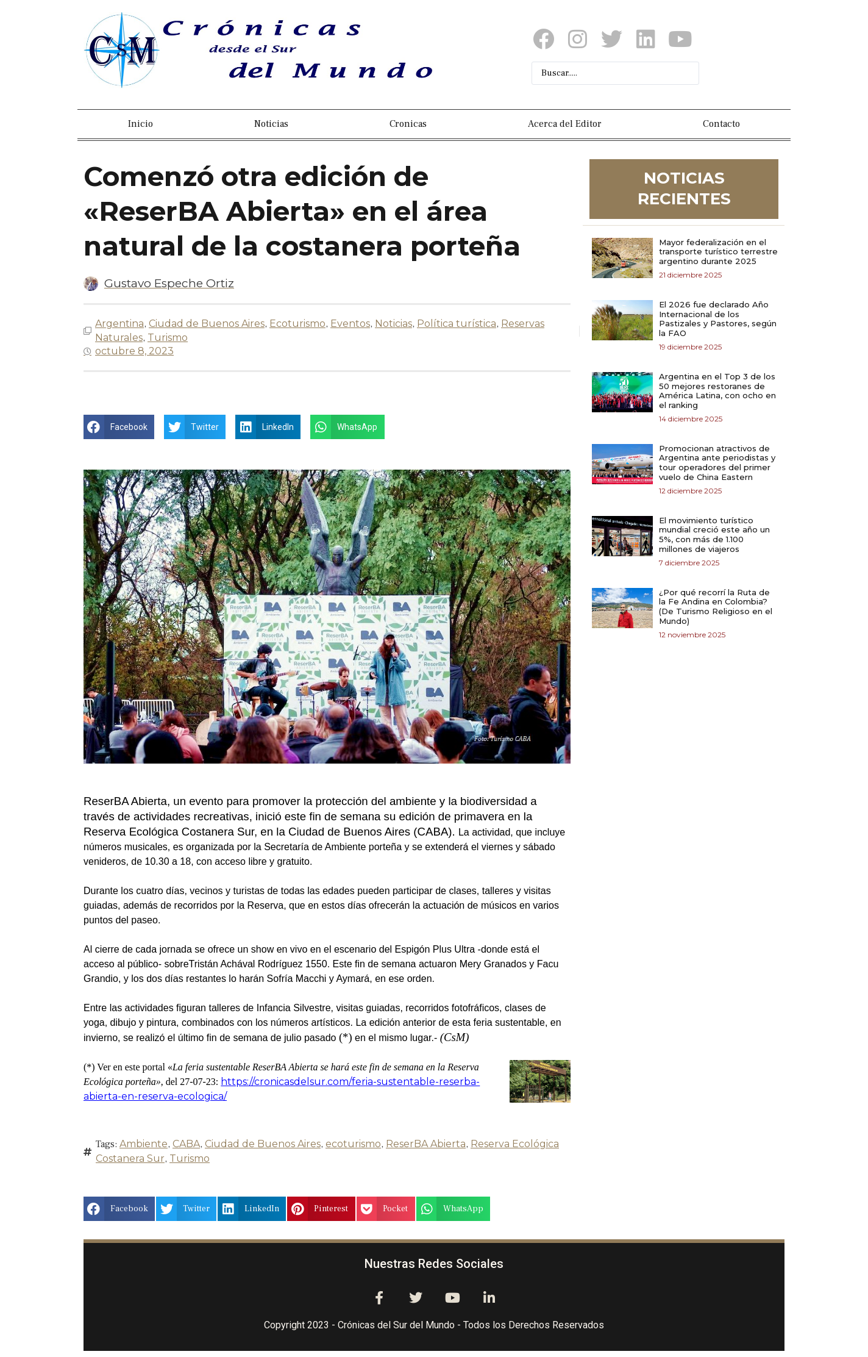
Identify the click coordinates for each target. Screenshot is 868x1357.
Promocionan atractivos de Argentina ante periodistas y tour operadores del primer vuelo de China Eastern (717, 462)
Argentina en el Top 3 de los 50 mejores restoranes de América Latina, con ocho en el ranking (717, 390)
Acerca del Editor (565, 124)
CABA (186, 1144)
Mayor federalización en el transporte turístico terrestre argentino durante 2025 (718, 251)
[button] (119, 427)
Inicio (140, 124)
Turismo (168, 337)
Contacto (721, 124)
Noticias (271, 124)
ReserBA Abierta (426, 1144)
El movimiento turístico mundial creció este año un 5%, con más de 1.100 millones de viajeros (714, 534)
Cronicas (408, 124)
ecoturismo (353, 1144)
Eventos (350, 323)
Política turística (456, 323)
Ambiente (143, 1144)
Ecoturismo (297, 323)
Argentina (119, 323)
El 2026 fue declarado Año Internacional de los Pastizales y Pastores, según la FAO (718, 318)
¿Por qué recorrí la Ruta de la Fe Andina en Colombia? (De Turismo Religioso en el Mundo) (715, 606)
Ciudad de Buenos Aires (207, 323)
